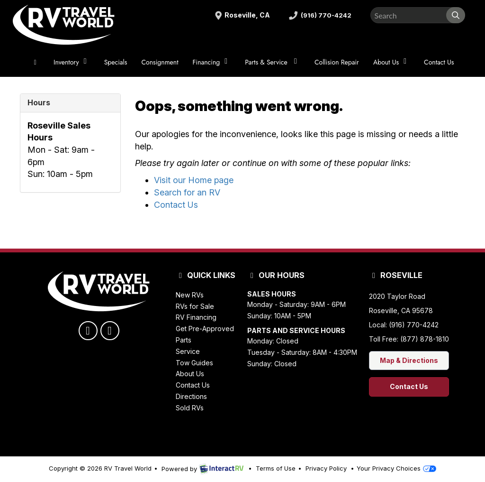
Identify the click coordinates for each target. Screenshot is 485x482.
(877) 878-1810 (424, 339)
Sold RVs (190, 408)
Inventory (72, 62)
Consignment (159, 62)
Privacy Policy (326, 468)
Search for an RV (187, 192)
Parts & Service (272, 62)
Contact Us (439, 62)
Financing (212, 62)
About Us (391, 62)
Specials (115, 62)
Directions (191, 396)
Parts (183, 340)
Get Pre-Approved (205, 328)
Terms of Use (276, 468)
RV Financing (196, 317)
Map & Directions (409, 360)
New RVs (190, 295)
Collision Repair (336, 62)
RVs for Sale (195, 306)
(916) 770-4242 (319, 15)
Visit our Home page (194, 180)
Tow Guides (194, 363)
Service (188, 351)
